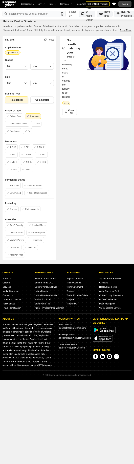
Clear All (69, 111)
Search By (72, 13)
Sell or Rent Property (97, 4)
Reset (49, 39)
